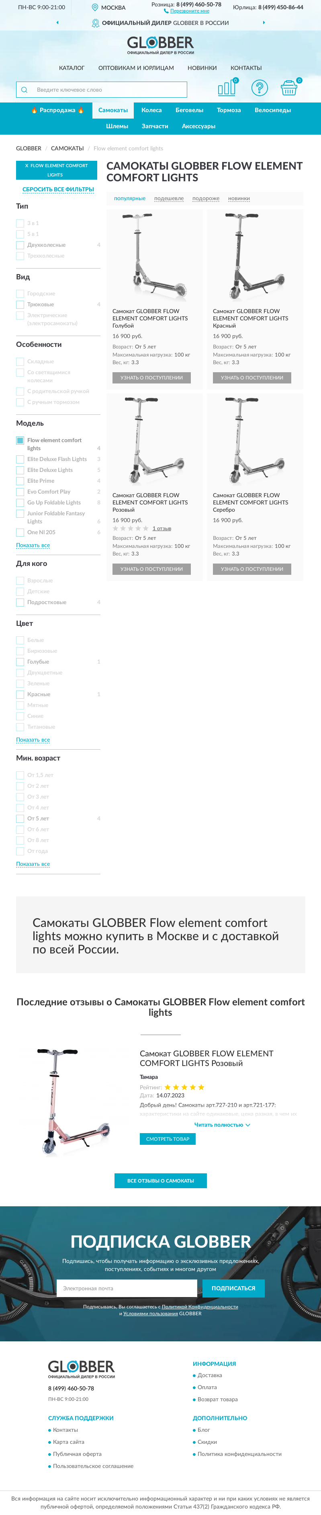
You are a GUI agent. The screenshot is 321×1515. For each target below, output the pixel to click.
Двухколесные (46, 245)
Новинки (202, 68)
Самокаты (113, 110)
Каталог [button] (72, 68)
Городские (41, 294)
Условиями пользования (150, 1313)
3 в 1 (33, 223)
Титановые (41, 727)
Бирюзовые (42, 651)
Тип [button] (22, 206)
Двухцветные (44, 673)
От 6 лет (38, 829)
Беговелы (189, 110)
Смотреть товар (167, 1139)
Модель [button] (30, 423)
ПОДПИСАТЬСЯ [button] (234, 1289)
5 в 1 (33, 234)
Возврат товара (218, 1400)
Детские (38, 592)
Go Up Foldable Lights (54, 503)
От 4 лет (38, 808)
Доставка (210, 1376)
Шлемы (117, 126)
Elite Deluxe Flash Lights (57, 459)
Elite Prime (40, 481)
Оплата (207, 1388)
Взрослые (40, 581)
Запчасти (155, 126)
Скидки (207, 1442)
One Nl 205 (41, 532)
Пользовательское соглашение (93, 1466)
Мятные (37, 705)
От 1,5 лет (40, 775)
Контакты (246, 68)
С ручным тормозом (53, 402)
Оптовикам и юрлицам (136, 68)
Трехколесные (45, 256)
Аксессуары (198, 126)
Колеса (151, 110)
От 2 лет (38, 786)
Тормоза (229, 110)
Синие (35, 716)
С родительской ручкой (58, 391)
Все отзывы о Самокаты (160, 1181)
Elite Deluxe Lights (50, 470)
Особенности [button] (39, 345)
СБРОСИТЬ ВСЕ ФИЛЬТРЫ (58, 190)
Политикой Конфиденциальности (200, 1306)
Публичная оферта (77, 1454)
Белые (35, 640)
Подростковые (46, 602)
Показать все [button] (33, 545)
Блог (204, 1430)
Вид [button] (23, 277)
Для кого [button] (31, 564)
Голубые (38, 662)
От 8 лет (38, 840)
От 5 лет (38, 819)
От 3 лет (38, 797)
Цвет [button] (24, 623)
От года (37, 851)
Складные (40, 362)
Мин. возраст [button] (38, 758)
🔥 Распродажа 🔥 (58, 110)
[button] (186, 10)
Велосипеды (273, 110)
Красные (38, 694)
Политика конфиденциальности (240, 1454)
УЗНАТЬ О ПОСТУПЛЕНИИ (152, 377)
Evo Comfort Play (48, 492)
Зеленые (38, 684)
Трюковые (40, 305)
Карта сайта (68, 1442)
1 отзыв (162, 528)
